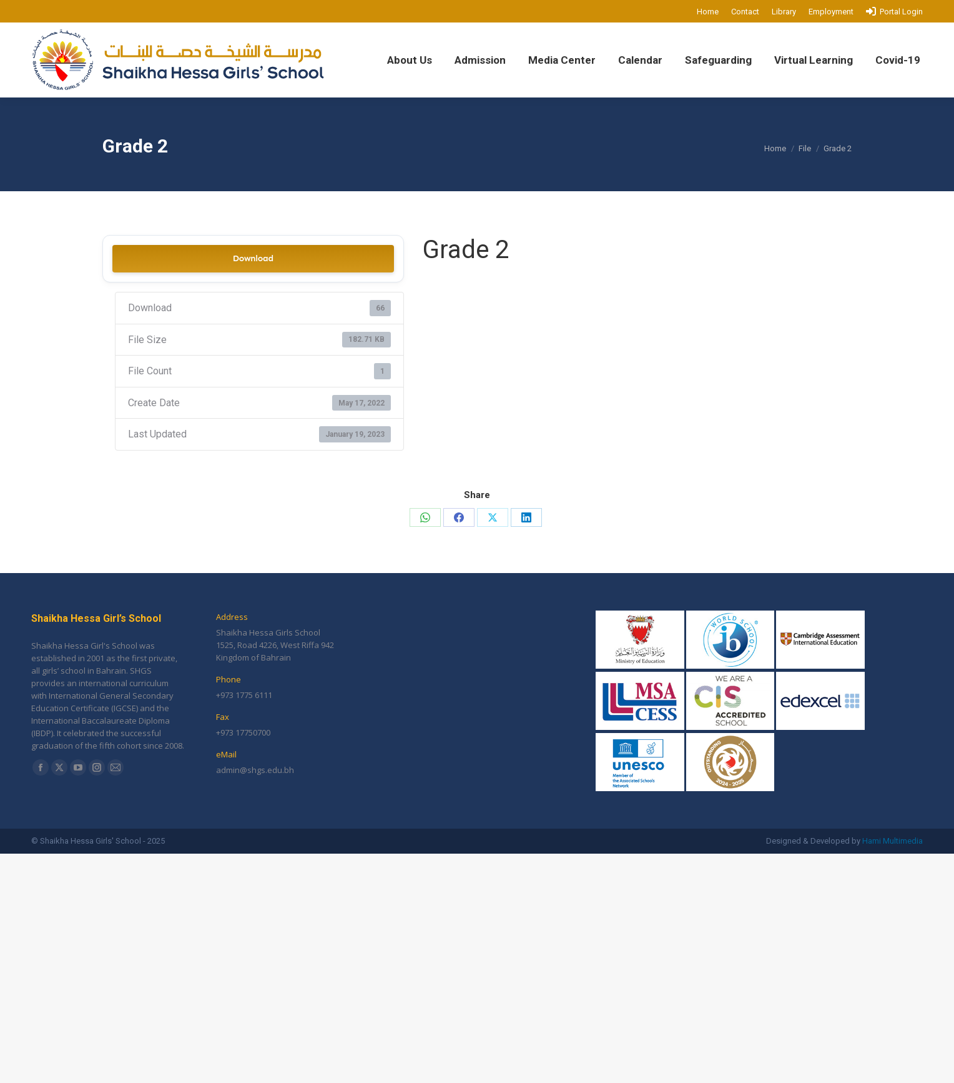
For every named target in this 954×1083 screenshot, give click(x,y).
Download (253, 258)
